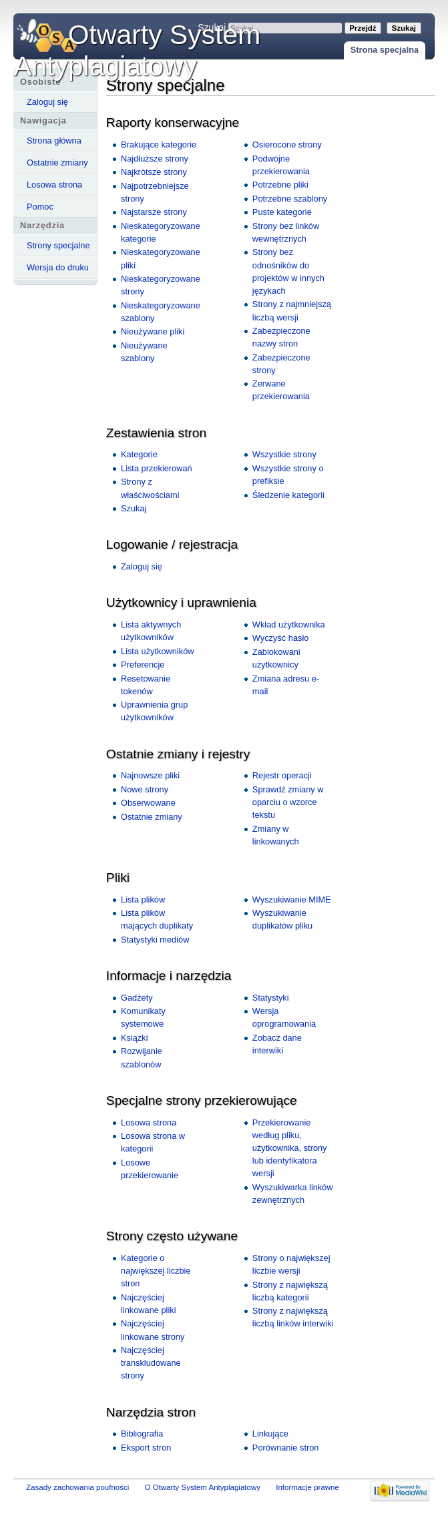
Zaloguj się (47, 102)
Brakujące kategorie (158, 145)
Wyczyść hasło (280, 638)
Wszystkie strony (284, 454)
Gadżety (137, 998)
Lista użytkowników (157, 651)
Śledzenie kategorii (288, 495)
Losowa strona (54, 185)
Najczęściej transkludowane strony (151, 1362)
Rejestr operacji (282, 775)
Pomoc (40, 207)
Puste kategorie (282, 212)
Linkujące (270, 1434)
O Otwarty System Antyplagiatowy (202, 1487)
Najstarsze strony (154, 212)
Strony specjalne (58, 245)
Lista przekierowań (156, 468)
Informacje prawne (307, 1487)
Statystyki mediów (155, 940)
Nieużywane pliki (152, 331)
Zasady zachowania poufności (77, 1487)
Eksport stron (146, 1448)
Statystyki (270, 998)
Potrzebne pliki (280, 185)
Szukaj (133, 508)
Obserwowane (148, 803)
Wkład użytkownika (288, 624)
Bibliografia (142, 1434)
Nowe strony (144, 789)
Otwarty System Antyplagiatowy (136, 50)
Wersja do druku (58, 267)
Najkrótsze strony (154, 172)
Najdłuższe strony (154, 159)
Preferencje (142, 665)
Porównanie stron (285, 1448)
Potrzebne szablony (289, 199)
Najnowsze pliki (150, 775)
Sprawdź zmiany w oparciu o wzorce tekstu (288, 802)
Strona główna (54, 141)
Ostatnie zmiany (57, 163)
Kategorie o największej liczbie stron (156, 1270)
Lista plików (143, 900)
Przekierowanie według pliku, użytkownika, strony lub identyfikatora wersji (289, 1148)
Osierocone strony (287, 145)
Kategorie (139, 454)
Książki (134, 1038)
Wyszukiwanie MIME (291, 900)
